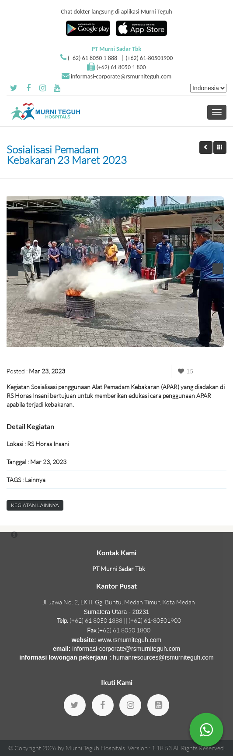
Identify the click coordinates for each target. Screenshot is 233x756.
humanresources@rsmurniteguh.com (163, 657)
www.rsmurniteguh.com (130, 639)
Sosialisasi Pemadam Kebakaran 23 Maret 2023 (67, 155)
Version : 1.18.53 (150, 748)
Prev (12, 270)
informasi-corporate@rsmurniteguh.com (121, 76)
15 (184, 371)
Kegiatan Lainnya (35, 505)
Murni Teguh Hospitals (95, 748)
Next (217, 268)
